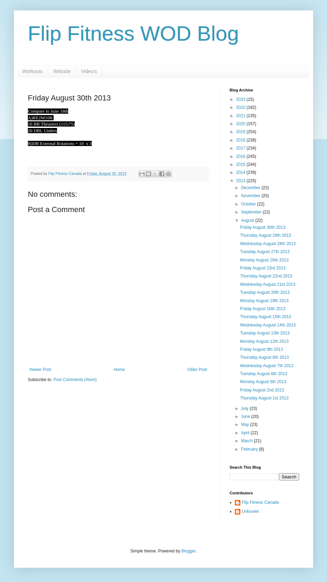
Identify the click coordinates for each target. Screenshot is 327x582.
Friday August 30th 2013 (262, 227)
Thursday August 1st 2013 (264, 398)
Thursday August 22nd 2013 (266, 276)
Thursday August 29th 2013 (265, 235)
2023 (241, 99)
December (251, 187)
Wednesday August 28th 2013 (268, 243)
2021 (241, 115)
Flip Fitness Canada (260, 502)
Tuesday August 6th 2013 (263, 373)
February (250, 449)
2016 (241, 156)
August (248, 220)
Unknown (250, 511)
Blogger (188, 551)
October (249, 204)
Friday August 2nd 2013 (262, 390)
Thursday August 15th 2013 (265, 316)
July (245, 408)
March (247, 440)
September (252, 212)
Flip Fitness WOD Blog (133, 33)
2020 (241, 123)
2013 (241, 180)
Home (119, 369)
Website (62, 71)
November (251, 195)
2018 (241, 140)
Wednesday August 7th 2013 (266, 365)
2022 (241, 107)
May (245, 424)
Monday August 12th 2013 (264, 341)
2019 (241, 131)
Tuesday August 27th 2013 (264, 251)
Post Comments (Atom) (75, 379)
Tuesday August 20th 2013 (264, 292)
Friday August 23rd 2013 (263, 268)
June (246, 416)
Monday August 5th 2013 (263, 381)
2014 (241, 172)
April (245, 432)
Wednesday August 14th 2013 (268, 325)
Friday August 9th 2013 (261, 349)
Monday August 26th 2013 (264, 260)
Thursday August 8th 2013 (264, 357)
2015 (241, 164)
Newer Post (40, 369)
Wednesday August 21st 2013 (267, 284)
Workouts (32, 71)
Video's (89, 71)
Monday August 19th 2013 (264, 300)
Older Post (197, 369)
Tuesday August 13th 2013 (264, 333)
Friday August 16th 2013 (262, 308)
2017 (241, 148)
